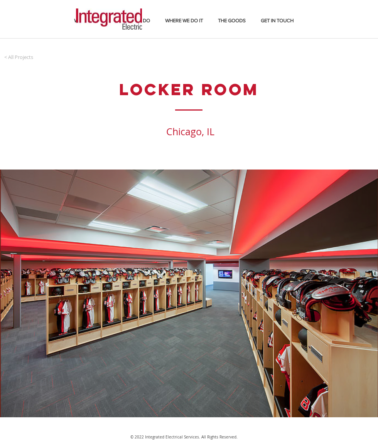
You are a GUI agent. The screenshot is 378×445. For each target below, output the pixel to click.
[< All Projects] (18, 57)
